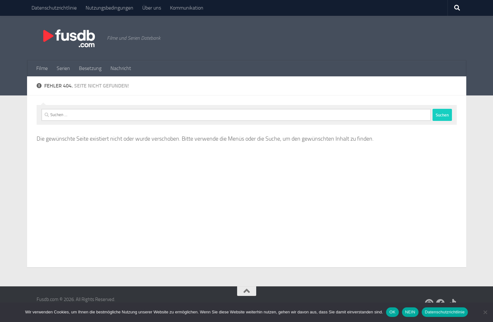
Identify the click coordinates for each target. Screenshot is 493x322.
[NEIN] (485, 312)
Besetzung (90, 68)
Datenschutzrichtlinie (54, 8)
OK (392, 312)
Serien (63, 68)
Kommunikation (186, 8)
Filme (42, 68)
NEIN (410, 312)
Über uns (151, 8)
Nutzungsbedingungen (109, 8)
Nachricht (120, 68)
